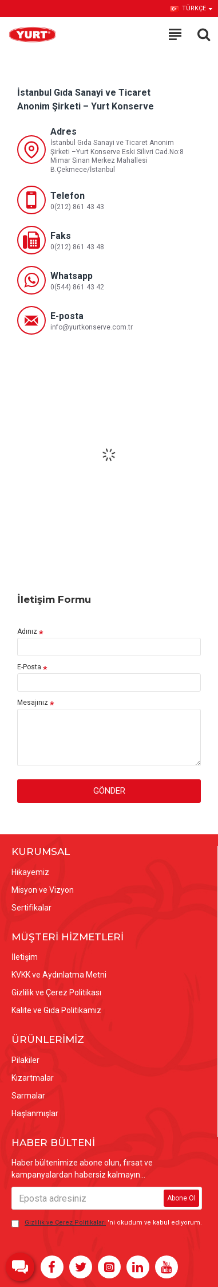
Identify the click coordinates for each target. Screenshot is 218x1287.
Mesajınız (32, 703)
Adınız (27, 631)
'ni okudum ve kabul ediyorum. (106, 1223)
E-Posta (29, 667)
